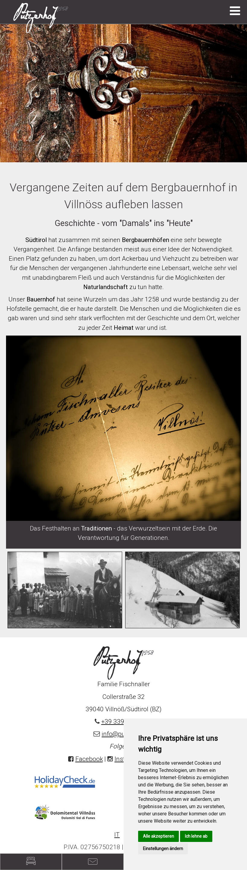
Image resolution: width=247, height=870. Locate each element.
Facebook (89, 759)
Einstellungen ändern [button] (163, 848)
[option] (123, 93)
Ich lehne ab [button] (196, 836)
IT (117, 834)
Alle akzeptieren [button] (158, 836)
